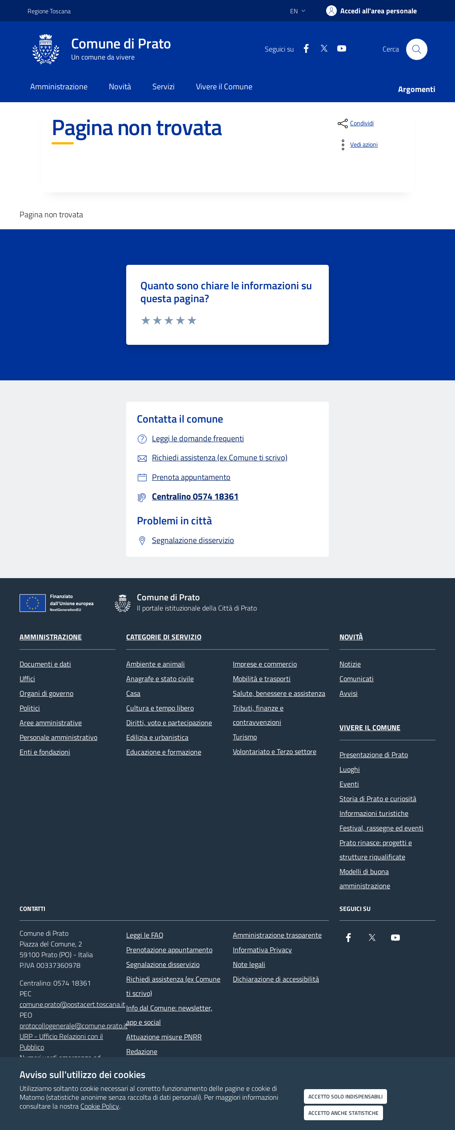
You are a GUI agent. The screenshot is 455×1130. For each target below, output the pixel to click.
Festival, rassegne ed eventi (381, 828)
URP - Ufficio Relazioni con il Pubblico (61, 1041)
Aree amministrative (51, 722)
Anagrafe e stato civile (160, 678)
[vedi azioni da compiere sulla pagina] (356, 145)
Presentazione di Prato (373, 754)
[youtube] (338, 49)
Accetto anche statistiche (343, 1113)
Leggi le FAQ (145, 935)
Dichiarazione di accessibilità (276, 979)
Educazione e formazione (163, 752)
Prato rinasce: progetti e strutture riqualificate (375, 849)
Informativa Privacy (262, 949)
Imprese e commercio (265, 664)
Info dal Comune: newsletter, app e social (169, 1014)
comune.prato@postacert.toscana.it (72, 1004)
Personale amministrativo (58, 737)
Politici (30, 708)
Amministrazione (51, 636)
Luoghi (349, 769)
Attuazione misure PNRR (164, 1036)
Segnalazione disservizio (163, 964)
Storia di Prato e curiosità (377, 798)
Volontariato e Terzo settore (274, 751)
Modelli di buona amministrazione (364, 878)
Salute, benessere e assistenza (279, 693)
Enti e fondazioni (45, 752)
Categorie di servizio (163, 636)
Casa (133, 693)
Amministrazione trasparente (277, 935)
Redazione (141, 1051)
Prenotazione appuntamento (169, 949)
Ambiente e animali (155, 664)
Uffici (27, 678)
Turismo (245, 736)
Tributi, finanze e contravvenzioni (258, 715)
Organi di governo (46, 693)
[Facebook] (302, 49)
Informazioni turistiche (373, 813)
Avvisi (348, 693)
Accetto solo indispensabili (345, 1096)
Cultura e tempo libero (160, 708)
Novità (351, 636)
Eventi (349, 784)
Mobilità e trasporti (262, 678)
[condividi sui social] (354, 123)
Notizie (350, 664)
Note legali (249, 964)
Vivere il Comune (369, 727)
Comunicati (356, 678)
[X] (320, 49)
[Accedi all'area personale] (371, 10)
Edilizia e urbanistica (157, 737)
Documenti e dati (45, 664)
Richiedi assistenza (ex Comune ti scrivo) (173, 986)
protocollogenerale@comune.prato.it (74, 1025)
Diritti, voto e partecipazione (169, 722)
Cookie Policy (99, 1106)
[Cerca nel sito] (416, 49)
